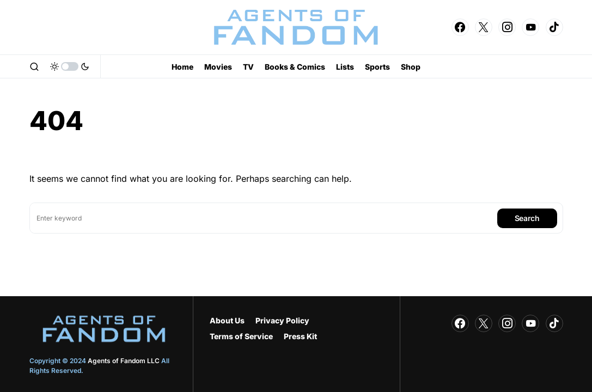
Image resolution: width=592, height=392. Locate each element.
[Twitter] (483, 27)
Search (527, 218)
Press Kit (300, 336)
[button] (34, 66)
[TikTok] (554, 27)
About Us (227, 320)
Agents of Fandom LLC (124, 361)
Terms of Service (241, 336)
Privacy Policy (282, 320)
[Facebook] (460, 27)
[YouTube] (530, 27)
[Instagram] (507, 27)
